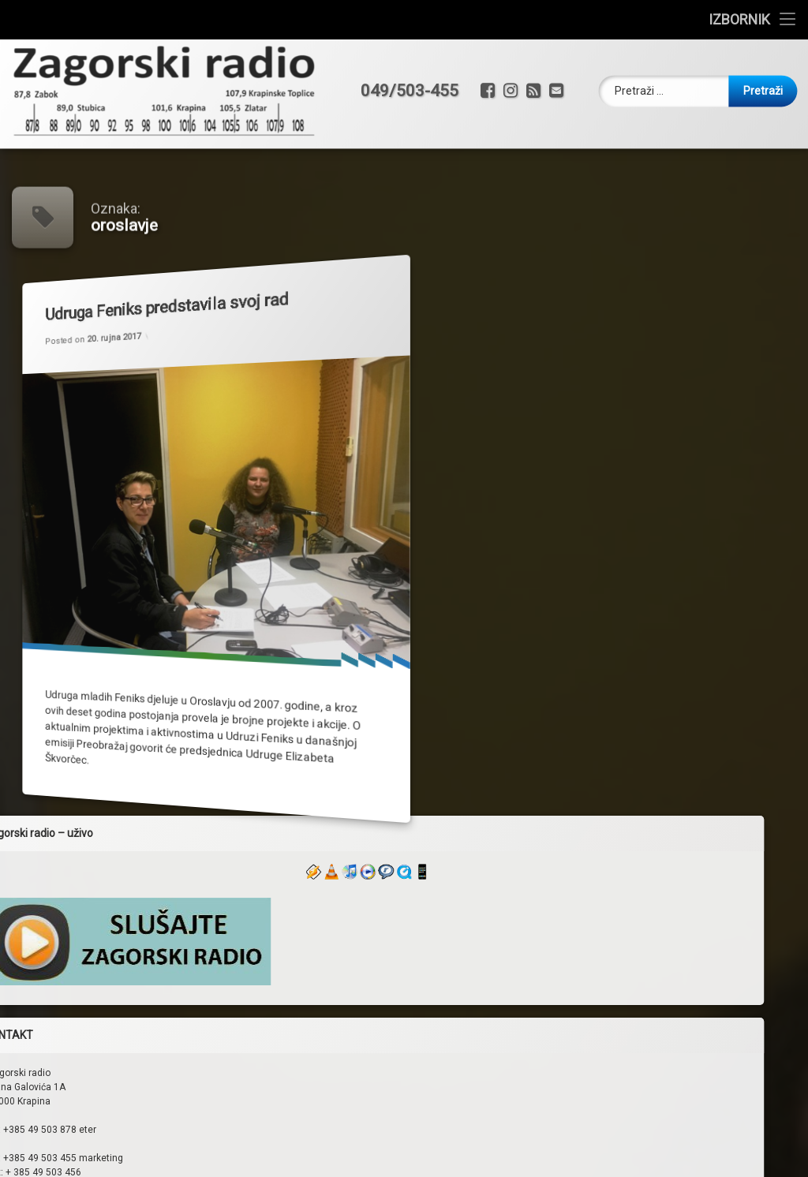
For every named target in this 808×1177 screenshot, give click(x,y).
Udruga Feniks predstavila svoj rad (156, 300)
